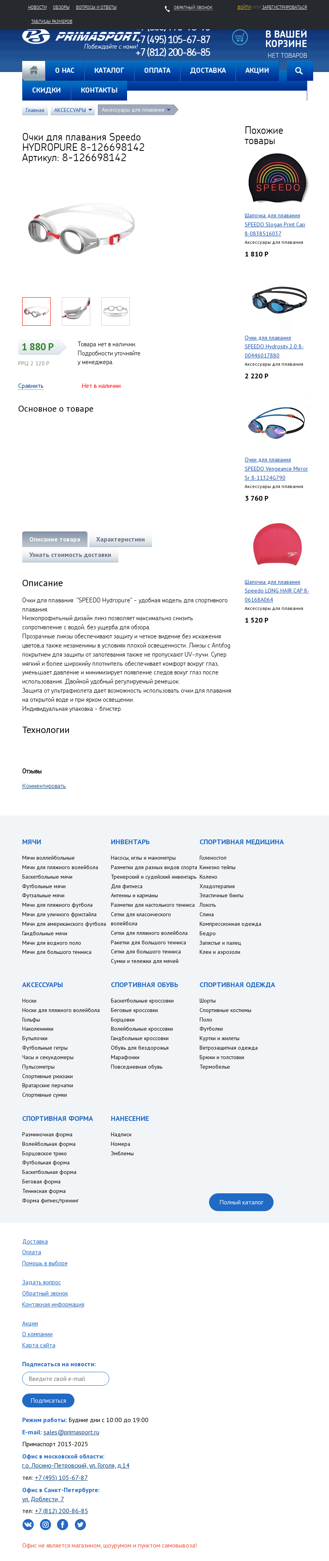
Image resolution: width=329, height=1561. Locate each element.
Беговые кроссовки (134, 1010)
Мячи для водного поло (51, 942)
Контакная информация (53, 1304)
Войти (244, 7)
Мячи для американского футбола (64, 923)
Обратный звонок (45, 1293)
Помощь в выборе (45, 1263)
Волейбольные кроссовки (142, 1028)
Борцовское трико (44, 1153)
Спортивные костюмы (225, 1010)
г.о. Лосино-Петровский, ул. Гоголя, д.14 (75, 1465)
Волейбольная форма (49, 1143)
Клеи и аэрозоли (220, 951)
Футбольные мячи (44, 886)
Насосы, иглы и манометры (143, 857)
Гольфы (31, 1019)
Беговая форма (41, 1181)
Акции (30, 1323)
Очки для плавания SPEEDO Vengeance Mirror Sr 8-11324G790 (276, 468)
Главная (33, 71)
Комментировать (44, 786)
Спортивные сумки (44, 1094)
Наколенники (37, 1028)
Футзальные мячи (43, 895)
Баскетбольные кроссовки (142, 1000)
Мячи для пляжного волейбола (60, 867)
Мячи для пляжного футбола (57, 904)
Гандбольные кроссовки (140, 1038)
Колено (208, 876)
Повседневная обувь (136, 1066)
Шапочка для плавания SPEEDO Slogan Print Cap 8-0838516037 (275, 224)
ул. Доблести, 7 (43, 1499)
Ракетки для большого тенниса (148, 942)
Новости (37, 7)
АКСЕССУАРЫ (70, 110)
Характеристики (120, 539)
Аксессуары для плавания (133, 109)
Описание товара (54, 539)
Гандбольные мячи (44, 933)
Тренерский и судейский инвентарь (153, 876)
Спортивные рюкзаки (47, 1076)
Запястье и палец (220, 942)
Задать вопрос (41, 1282)
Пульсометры (38, 1066)
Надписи (121, 1134)
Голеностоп (213, 857)
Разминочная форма (47, 1134)
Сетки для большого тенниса (146, 951)
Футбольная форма (46, 1162)
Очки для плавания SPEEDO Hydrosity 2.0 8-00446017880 (274, 346)
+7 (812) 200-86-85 (61, 1511)
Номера (120, 1143)
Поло (206, 1019)
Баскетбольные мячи (47, 876)
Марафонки (125, 1057)
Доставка (35, 1241)
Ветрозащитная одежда (229, 1047)
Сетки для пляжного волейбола (149, 932)
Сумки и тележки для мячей (145, 961)
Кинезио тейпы (218, 867)
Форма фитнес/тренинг (50, 1200)
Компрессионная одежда (230, 923)
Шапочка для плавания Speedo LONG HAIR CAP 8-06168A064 (277, 591)
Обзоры (61, 7)
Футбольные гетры (45, 1047)
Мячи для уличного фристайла (59, 914)
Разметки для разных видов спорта (154, 867)
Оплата (31, 1252)
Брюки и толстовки (222, 1057)
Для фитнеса (127, 886)
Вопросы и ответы (96, 7)
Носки (29, 1000)
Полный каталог (241, 1202)
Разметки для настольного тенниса (153, 904)
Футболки (211, 1028)
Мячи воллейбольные (48, 857)
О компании (37, 1334)
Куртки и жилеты (220, 1038)
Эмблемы (122, 1153)
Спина (207, 914)
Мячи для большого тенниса (56, 951)
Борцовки (123, 1019)
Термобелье (215, 1066)
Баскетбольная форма (49, 1171)
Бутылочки (35, 1038)
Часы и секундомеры (48, 1057)
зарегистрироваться (284, 7)
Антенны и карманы (134, 895)
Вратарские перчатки (47, 1085)
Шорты (208, 1000)
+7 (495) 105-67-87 (61, 1477)
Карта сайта (38, 1345)
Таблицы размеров (51, 21)
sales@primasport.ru (71, 1432)
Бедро (208, 933)
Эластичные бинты (221, 895)
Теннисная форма (44, 1190)
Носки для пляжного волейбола (61, 1010)
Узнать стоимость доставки (70, 554)
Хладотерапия (217, 886)
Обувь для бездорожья (140, 1047)
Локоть (208, 904)
